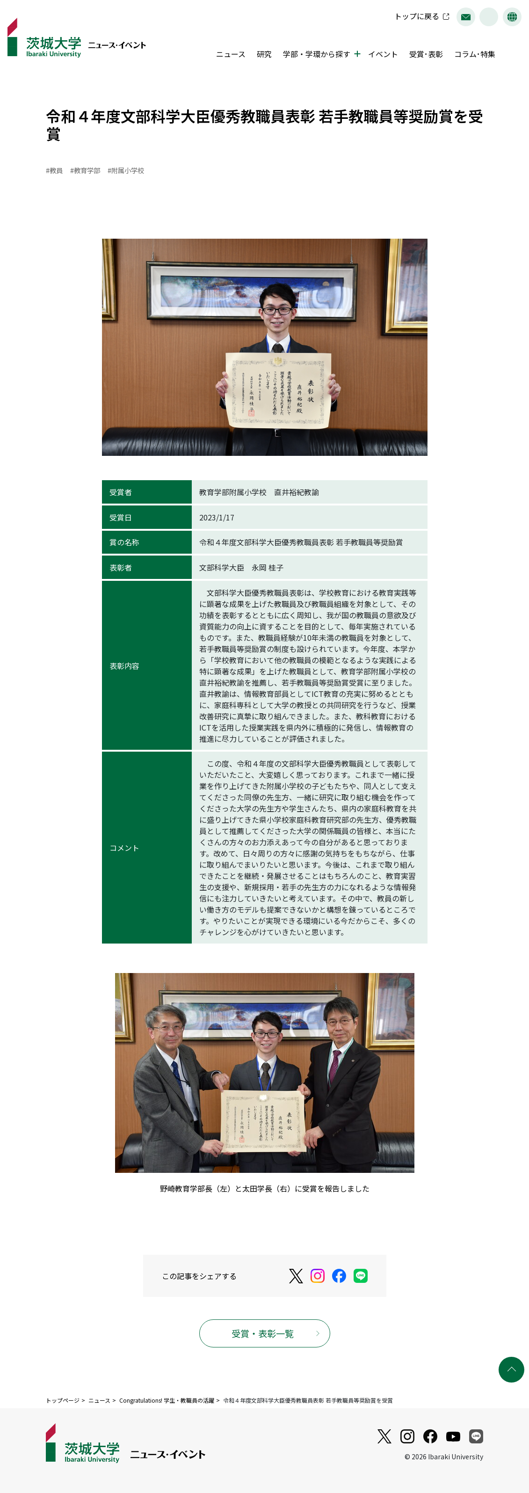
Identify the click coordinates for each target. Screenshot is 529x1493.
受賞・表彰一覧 (263, 1333)
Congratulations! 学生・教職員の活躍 (166, 1400)
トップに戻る (416, 16)
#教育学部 (85, 170)
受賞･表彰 (426, 53)
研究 (264, 53)
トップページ (63, 1400)
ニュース (231, 53)
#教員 (54, 170)
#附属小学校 (126, 170)
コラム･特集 (474, 53)
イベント (383, 53)
